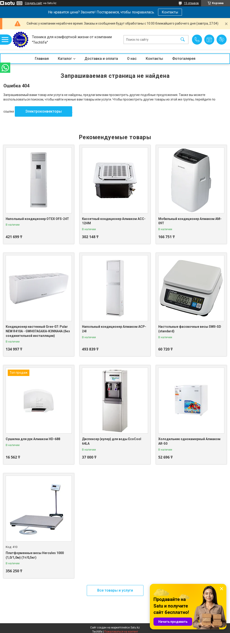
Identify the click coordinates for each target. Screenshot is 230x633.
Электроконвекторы (43, 111)
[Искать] (182, 39)
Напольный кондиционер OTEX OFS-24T (37, 219)
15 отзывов (191, 3)
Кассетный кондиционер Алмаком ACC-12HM (114, 221)
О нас (132, 58)
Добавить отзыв (222, 40)
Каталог (65, 58)
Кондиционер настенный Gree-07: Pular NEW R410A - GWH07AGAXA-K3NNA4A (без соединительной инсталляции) (38, 331)
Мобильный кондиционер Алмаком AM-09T (190, 221)
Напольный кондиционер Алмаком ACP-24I (114, 329)
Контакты (170, 12)
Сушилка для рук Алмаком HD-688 (33, 439)
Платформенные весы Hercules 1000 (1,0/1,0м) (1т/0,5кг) (35, 555)
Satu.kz (135, 627)
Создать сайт (33, 3)
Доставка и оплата (101, 58)
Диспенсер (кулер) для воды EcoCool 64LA (111, 441)
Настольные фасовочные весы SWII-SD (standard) (189, 329)
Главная (42, 58)
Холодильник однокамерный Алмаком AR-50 (189, 441)
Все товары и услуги (115, 590)
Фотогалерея (183, 58)
